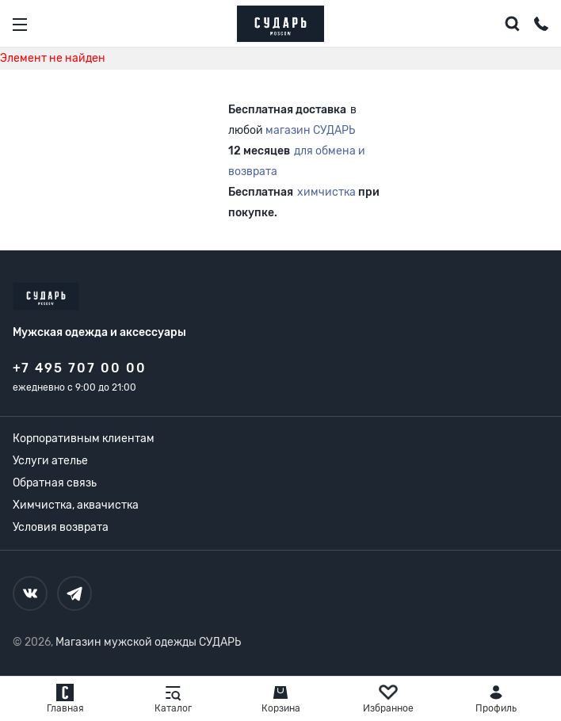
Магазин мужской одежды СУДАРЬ (148, 642)
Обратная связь (55, 483)
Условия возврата (61, 527)
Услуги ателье (50, 460)
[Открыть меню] (20, 24)
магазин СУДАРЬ (310, 130)
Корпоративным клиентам (84, 438)
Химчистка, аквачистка (76, 505)
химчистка (326, 192)
